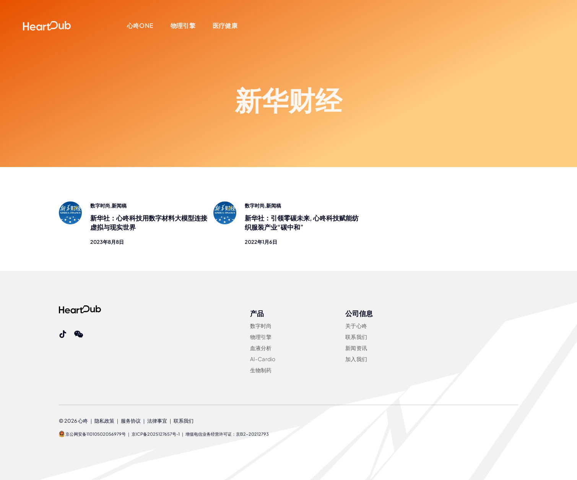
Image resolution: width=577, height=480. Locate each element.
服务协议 (131, 421)
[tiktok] (63, 334)
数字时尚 (100, 206)
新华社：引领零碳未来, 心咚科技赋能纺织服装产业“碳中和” (302, 223)
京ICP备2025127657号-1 (156, 433)
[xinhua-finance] (70, 204)
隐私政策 (104, 421)
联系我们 (183, 421)
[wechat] (78, 334)
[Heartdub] (80, 308)
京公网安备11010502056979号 (92, 433)
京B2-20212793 (252, 433)
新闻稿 (119, 206)
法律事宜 (157, 421)
